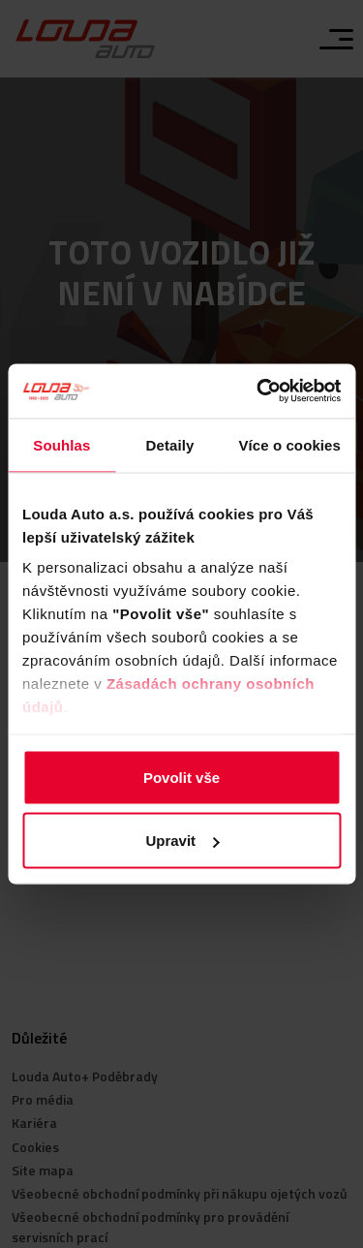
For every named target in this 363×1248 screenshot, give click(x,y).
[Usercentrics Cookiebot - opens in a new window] (258, 391)
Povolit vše (181, 776)
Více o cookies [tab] (289, 444)
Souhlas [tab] (61, 444)
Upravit (182, 840)
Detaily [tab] (170, 444)
